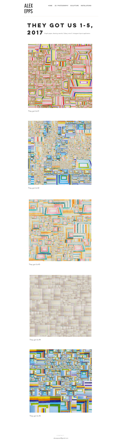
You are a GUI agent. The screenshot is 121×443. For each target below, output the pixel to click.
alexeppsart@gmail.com (61, 438)
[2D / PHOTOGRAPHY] (61, 5)
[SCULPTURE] (74, 5)
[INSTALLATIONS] (86, 5)
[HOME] (50, 5)
